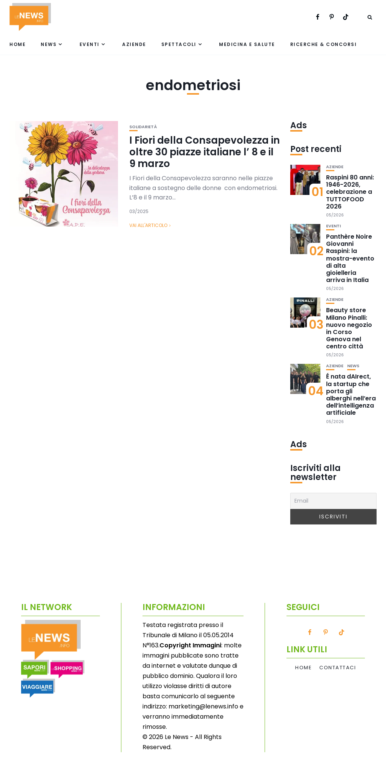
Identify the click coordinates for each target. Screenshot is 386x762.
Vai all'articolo (148, 225)
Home (17, 44)
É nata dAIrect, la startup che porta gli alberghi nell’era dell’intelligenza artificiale (351, 394)
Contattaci (337, 667)
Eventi (90, 44)
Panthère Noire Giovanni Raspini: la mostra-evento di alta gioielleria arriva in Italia (350, 258)
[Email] (333, 501)
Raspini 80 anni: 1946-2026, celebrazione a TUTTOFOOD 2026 (350, 192)
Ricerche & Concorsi (323, 44)
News (49, 44)
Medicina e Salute (247, 44)
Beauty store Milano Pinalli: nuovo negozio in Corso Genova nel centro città (349, 328)
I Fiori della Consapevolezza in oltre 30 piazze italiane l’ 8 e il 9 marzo (204, 151)
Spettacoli (178, 44)
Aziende (134, 44)
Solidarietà (143, 127)
